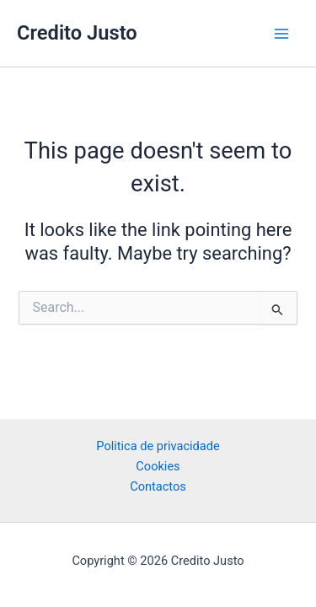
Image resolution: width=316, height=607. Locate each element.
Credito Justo (77, 33)
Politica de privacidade (157, 446)
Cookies (157, 466)
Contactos (158, 486)
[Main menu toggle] (281, 33)
